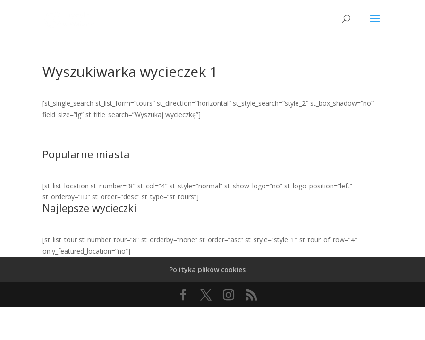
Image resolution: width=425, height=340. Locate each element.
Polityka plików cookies (207, 269)
